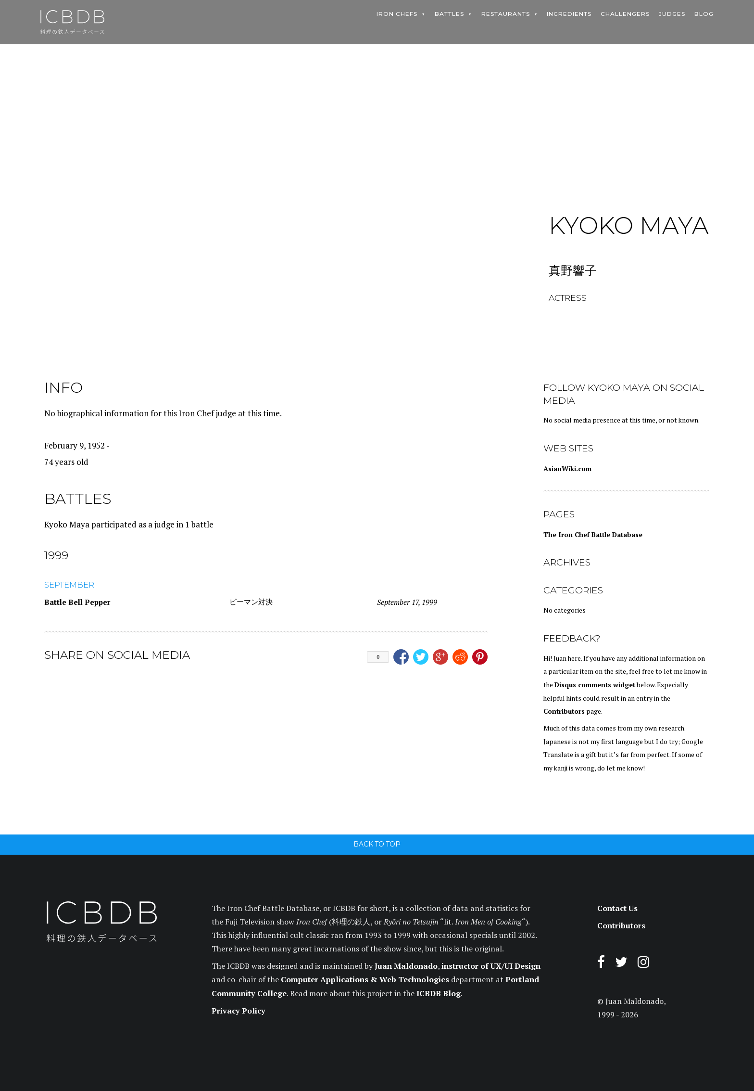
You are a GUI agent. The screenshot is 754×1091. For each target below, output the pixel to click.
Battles (449, 14)
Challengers (625, 14)
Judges (672, 14)
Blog (704, 14)
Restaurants (505, 14)
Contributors (564, 711)
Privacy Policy (238, 1010)
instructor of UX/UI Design (490, 966)
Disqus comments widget (594, 684)
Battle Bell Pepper (77, 602)
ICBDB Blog (438, 993)
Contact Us (617, 908)
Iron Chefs (397, 14)
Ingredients (569, 14)
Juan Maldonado (406, 966)
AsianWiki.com (567, 468)
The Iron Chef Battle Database (592, 534)
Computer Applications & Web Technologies (365, 980)
